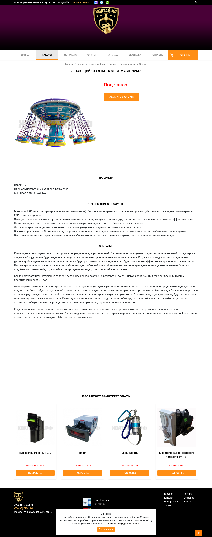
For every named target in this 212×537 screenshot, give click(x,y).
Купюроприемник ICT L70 (35, 452)
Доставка (135, 55)
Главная (25, 55)
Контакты (157, 55)
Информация (69, 55)
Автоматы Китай (97, 64)
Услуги (91, 55)
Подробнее (35, 473)
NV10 (82, 452)
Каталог (47, 55)
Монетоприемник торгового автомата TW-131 (176, 454)
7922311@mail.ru (61, 2)
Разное (112, 64)
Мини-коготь (129, 452)
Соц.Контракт (103, 500)
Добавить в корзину (121, 97)
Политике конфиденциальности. (123, 523)
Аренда (113, 55)
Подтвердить (106, 529)
